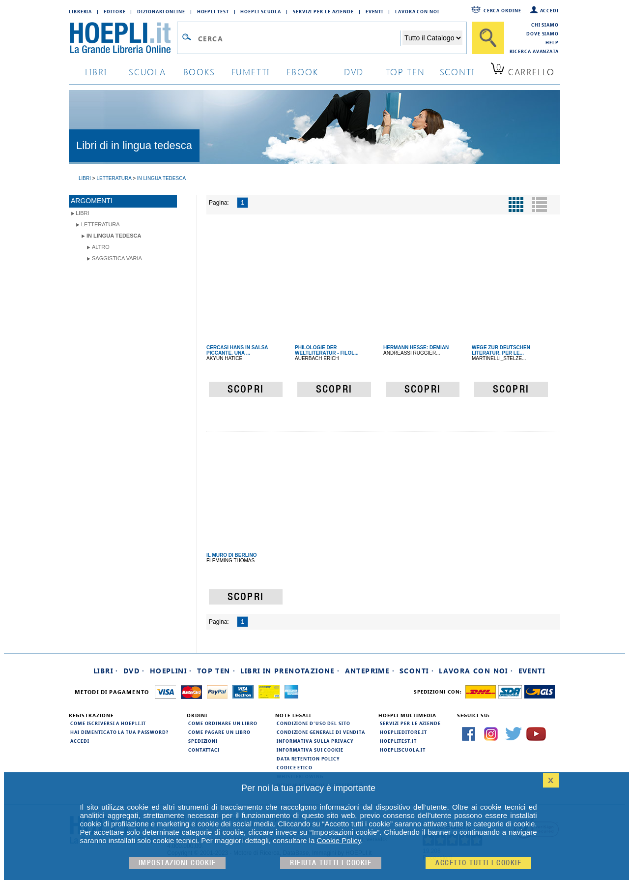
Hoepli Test (213, 11)
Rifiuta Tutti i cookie (331, 863)
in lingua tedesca (113, 236)
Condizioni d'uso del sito (313, 723)
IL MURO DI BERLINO (231, 555)
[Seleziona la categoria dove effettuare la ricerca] (432, 37)
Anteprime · (370, 670)
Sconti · (417, 670)
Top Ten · (216, 670)
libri (96, 71)
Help (552, 42)
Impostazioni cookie (177, 863)
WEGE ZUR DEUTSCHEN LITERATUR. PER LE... (501, 350)
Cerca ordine (502, 10)
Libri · (105, 670)
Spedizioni (203, 741)
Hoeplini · (171, 670)
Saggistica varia (117, 258)
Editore (114, 11)
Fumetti (250, 71)
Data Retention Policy (308, 758)
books (199, 71)
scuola (147, 71)
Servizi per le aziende (323, 11)
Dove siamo (542, 33)
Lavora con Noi (417, 11)
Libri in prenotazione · (290, 670)
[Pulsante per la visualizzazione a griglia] (516, 204)
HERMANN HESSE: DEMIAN (416, 347)
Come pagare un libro (219, 732)
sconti (457, 71)
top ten (405, 71)
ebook (302, 71)
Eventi (374, 11)
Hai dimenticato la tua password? (119, 732)
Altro (101, 247)
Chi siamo (545, 25)
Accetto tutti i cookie (478, 863)
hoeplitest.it (398, 741)
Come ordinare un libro (222, 723)
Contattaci (204, 750)
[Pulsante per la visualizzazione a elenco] (539, 204)
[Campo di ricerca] (299, 38)
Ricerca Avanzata (534, 51)
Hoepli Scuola (260, 11)
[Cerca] (488, 38)
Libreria (80, 11)
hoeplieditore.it (403, 732)
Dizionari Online (161, 11)
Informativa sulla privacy (315, 741)
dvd (354, 71)
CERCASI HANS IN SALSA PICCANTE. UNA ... (237, 350)
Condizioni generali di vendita (321, 732)
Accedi (549, 10)
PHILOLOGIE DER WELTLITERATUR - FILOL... (327, 350)
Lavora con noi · (476, 670)
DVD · (134, 670)
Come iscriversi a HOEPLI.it (108, 723)
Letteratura (100, 224)
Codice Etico (295, 767)
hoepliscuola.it (403, 750)
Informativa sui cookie (310, 750)
